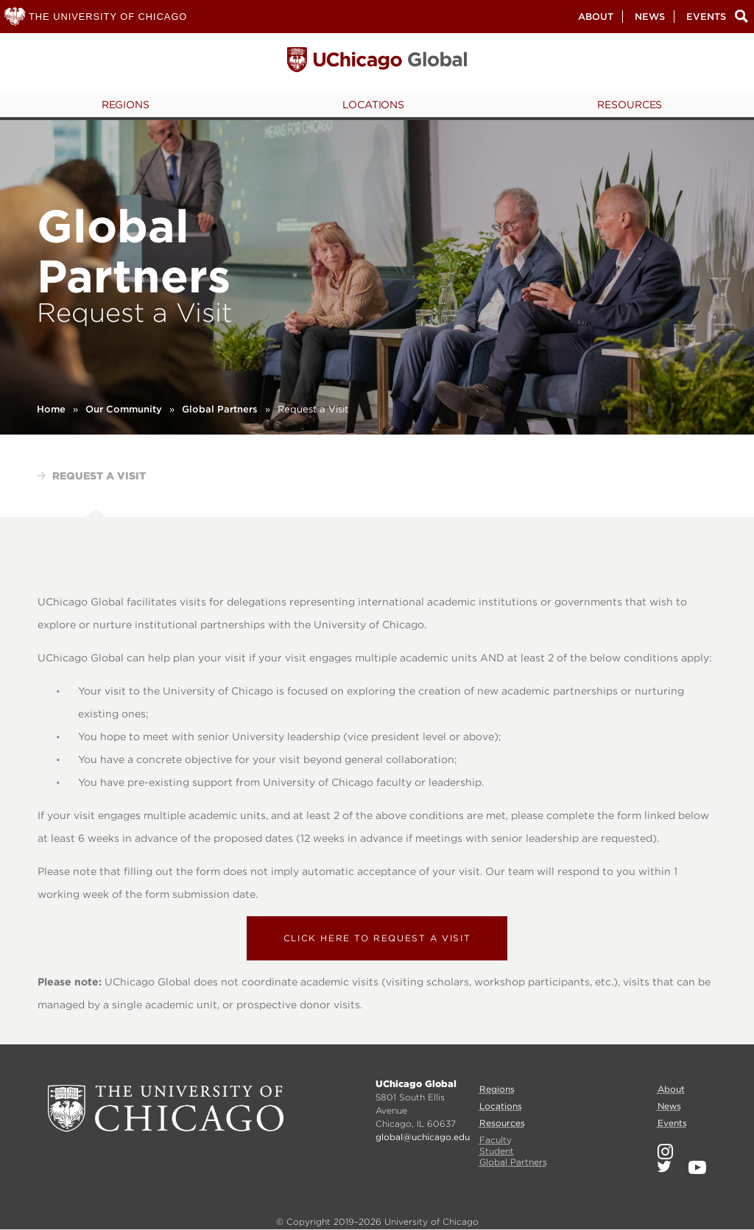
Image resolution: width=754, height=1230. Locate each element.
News (650, 16)
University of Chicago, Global (377, 63)
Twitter (664, 1167)
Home (51, 409)
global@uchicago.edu (423, 1136)
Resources (629, 104)
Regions (125, 104)
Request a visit (99, 476)
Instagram (665, 1151)
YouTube (697, 1167)
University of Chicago (165, 1108)
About (595, 16)
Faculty (495, 1139)
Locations (373, 104)
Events (706, 16)
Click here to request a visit (377, 937)
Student (496, 1150)
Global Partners (220, 409)
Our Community (123, 409)
